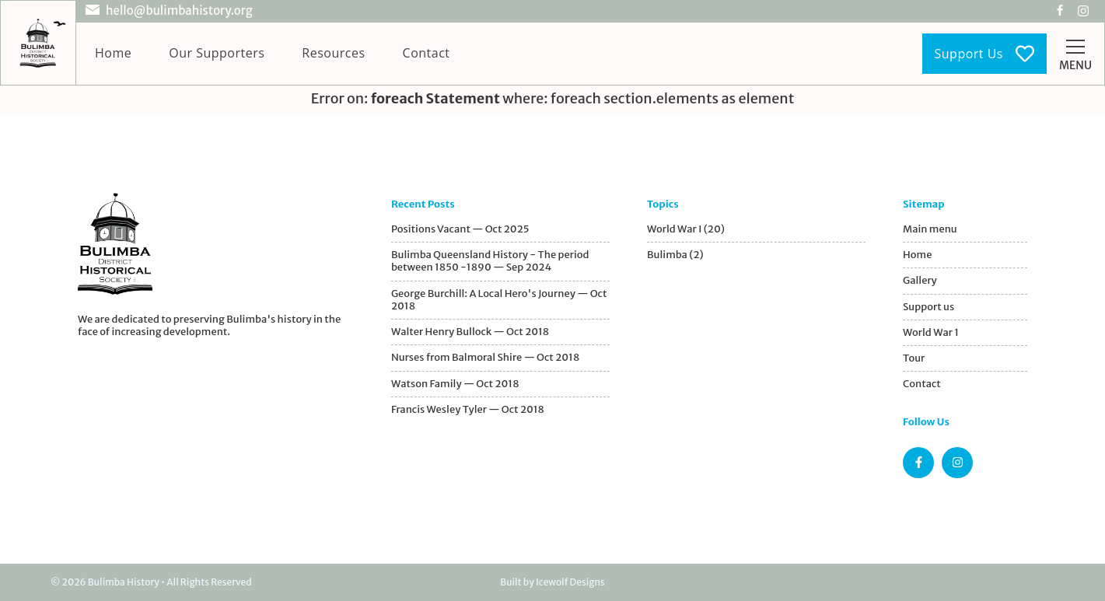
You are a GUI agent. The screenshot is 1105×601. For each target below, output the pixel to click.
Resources (333, 52)
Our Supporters (216, 52)
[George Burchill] (500, 300)
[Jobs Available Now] (500, 229)
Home (113, 52)
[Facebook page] (918, 462)
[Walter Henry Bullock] (500, 332)
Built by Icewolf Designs (552, 582)
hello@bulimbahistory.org (179, 10)
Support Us (984, 53)
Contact (426, 52)
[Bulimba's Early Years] (500, 261)
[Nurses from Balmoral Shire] (500, 357)
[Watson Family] (500, 384)
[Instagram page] (957, 462)
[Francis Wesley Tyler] (500, 410)
